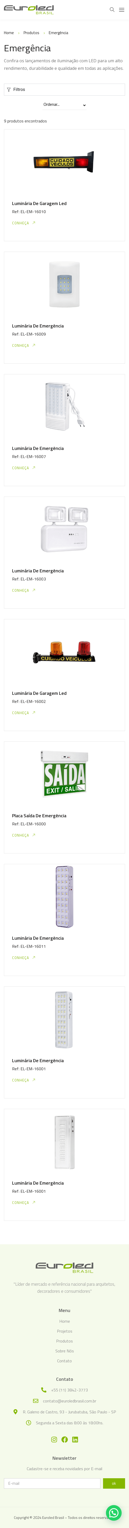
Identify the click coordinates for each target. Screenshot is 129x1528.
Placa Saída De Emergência (39, 815)
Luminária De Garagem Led (39, 203)
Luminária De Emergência (38, 325)
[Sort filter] (64, 105)
